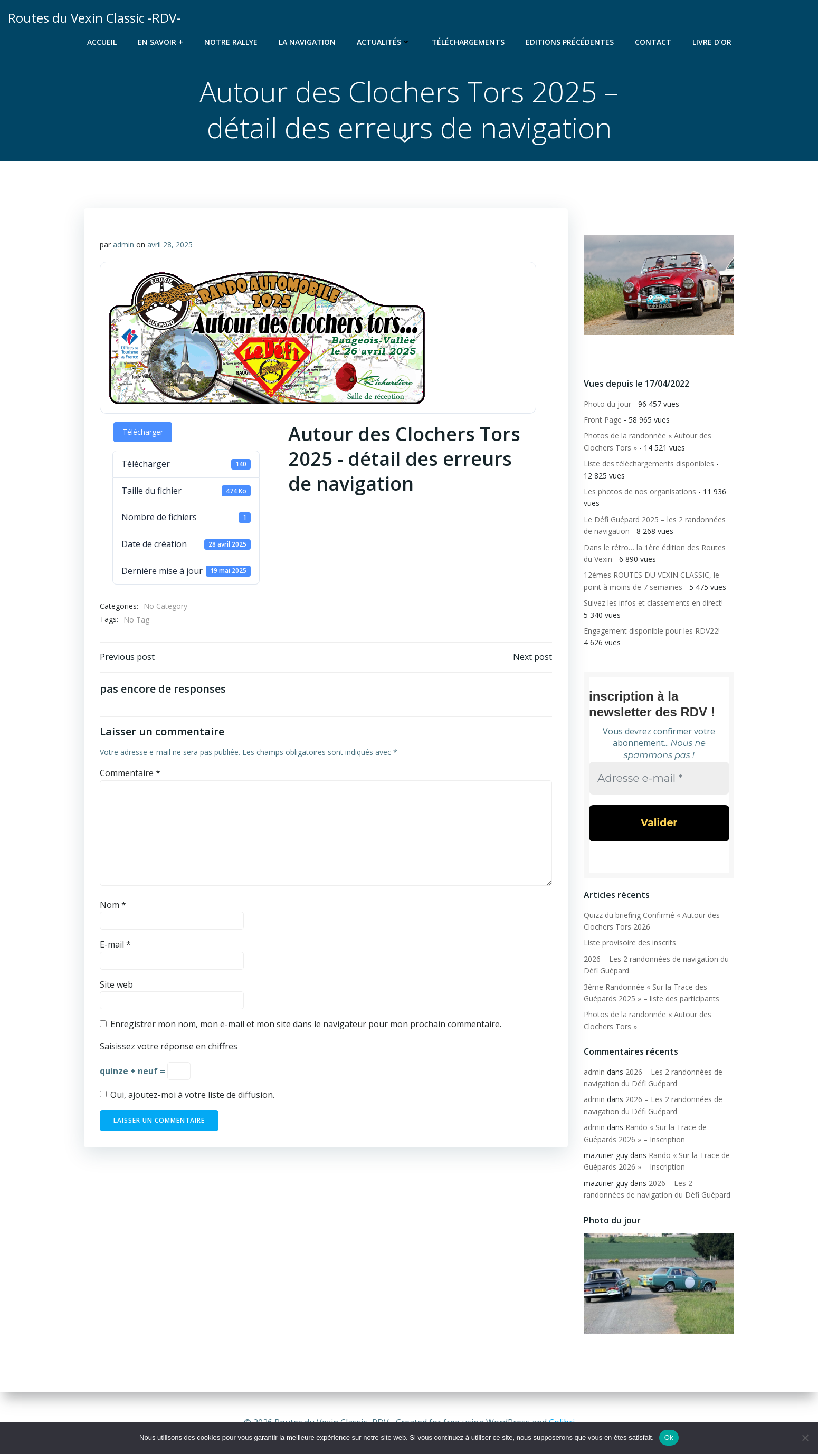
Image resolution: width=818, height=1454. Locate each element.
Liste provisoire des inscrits (630, 943)
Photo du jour (607, 404)
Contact (653, 42)
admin (123, 245)
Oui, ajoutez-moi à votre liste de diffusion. (187, 1095)
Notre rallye (231, 42)
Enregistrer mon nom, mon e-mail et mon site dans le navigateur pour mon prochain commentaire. (305, 1024)
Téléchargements (468, 42)
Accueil (102, 42)
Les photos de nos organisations (640, 491)
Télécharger (142, 432)
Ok (668, 1437)
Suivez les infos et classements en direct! (653, 603)
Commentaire (130, 773)
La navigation (307, 42)
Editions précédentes (570, 42)
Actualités (384, 42)
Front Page (603, 420)
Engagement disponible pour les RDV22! (652, 631)
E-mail (115, 944)
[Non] (805, 1437)
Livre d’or (711, 42)
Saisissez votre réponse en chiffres (168, 1046)
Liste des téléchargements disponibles (649, 463)
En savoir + (160, 42)
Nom (113, 905)
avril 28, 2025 (170, 245)
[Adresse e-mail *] (659, 777)
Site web (116, 984)
